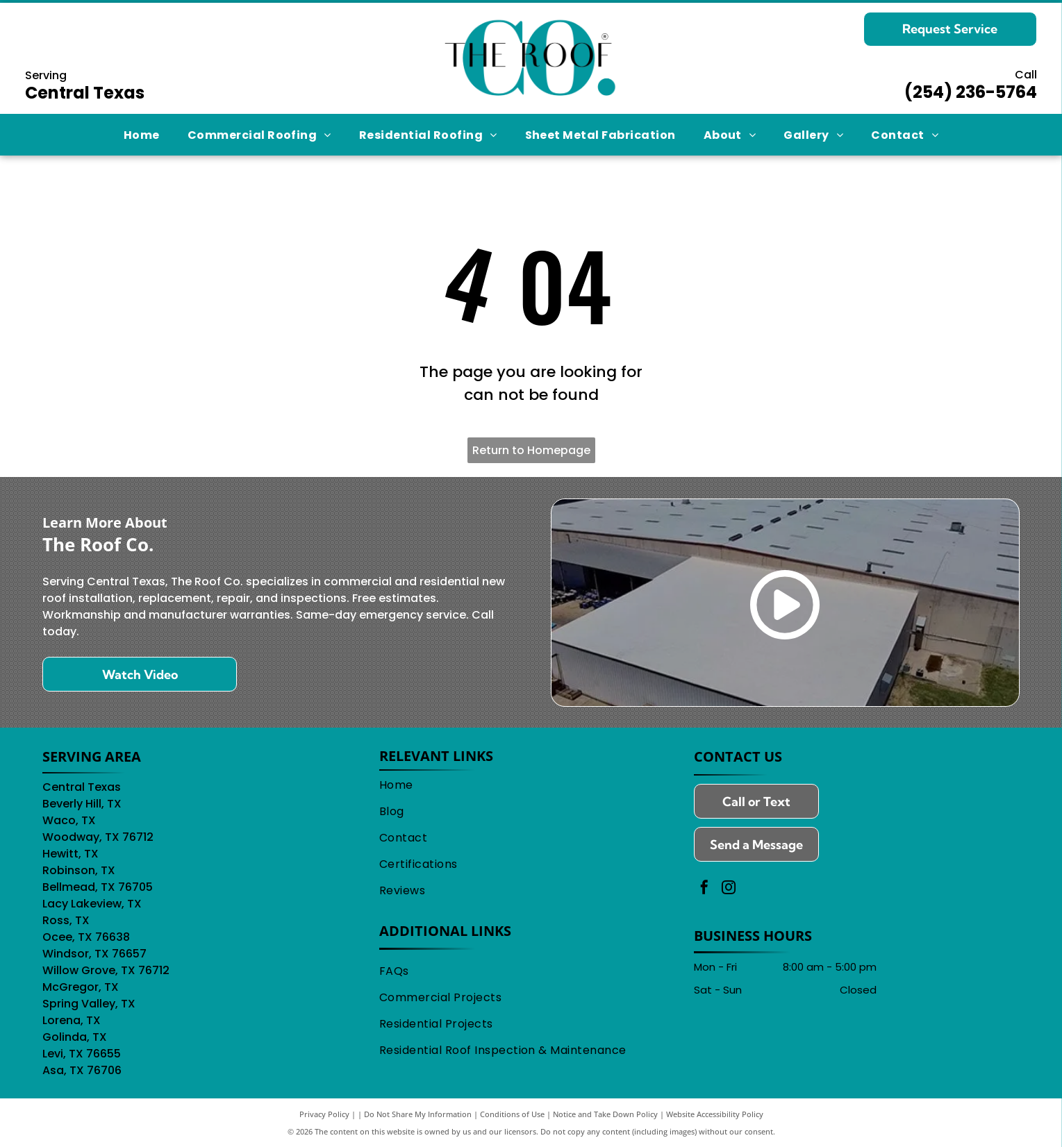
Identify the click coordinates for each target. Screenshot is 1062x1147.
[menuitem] (142, 134)
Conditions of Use (512, 1114)
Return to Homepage (531, 450)
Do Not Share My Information (418, 1114)
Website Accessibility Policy (714, 1114)
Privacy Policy (324, 1114)
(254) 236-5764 (970, 92)
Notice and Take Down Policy (605, 1114)
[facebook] (704, 889)
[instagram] (728, 889)
